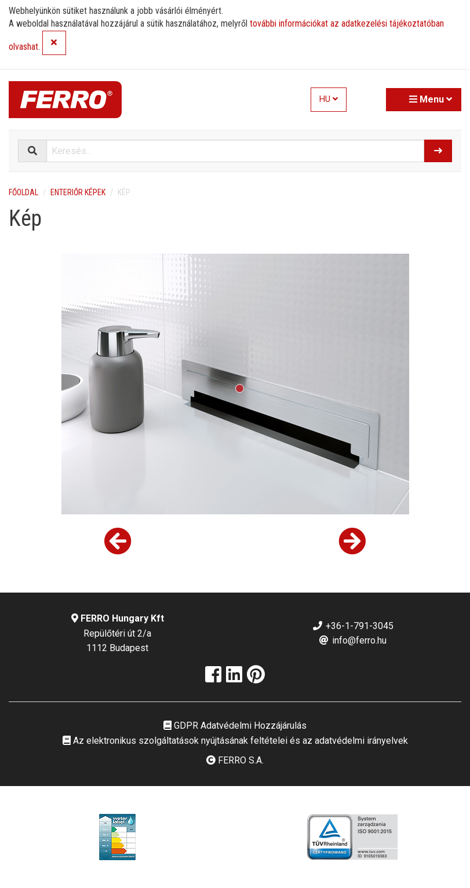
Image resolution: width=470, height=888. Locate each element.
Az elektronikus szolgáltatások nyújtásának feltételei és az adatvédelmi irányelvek (235, 740)
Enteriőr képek (77, 192)
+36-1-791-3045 (353, 625)
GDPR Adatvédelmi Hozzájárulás (235, 725)
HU (328, 99)
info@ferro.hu (352, 640)
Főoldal (23, 192)
